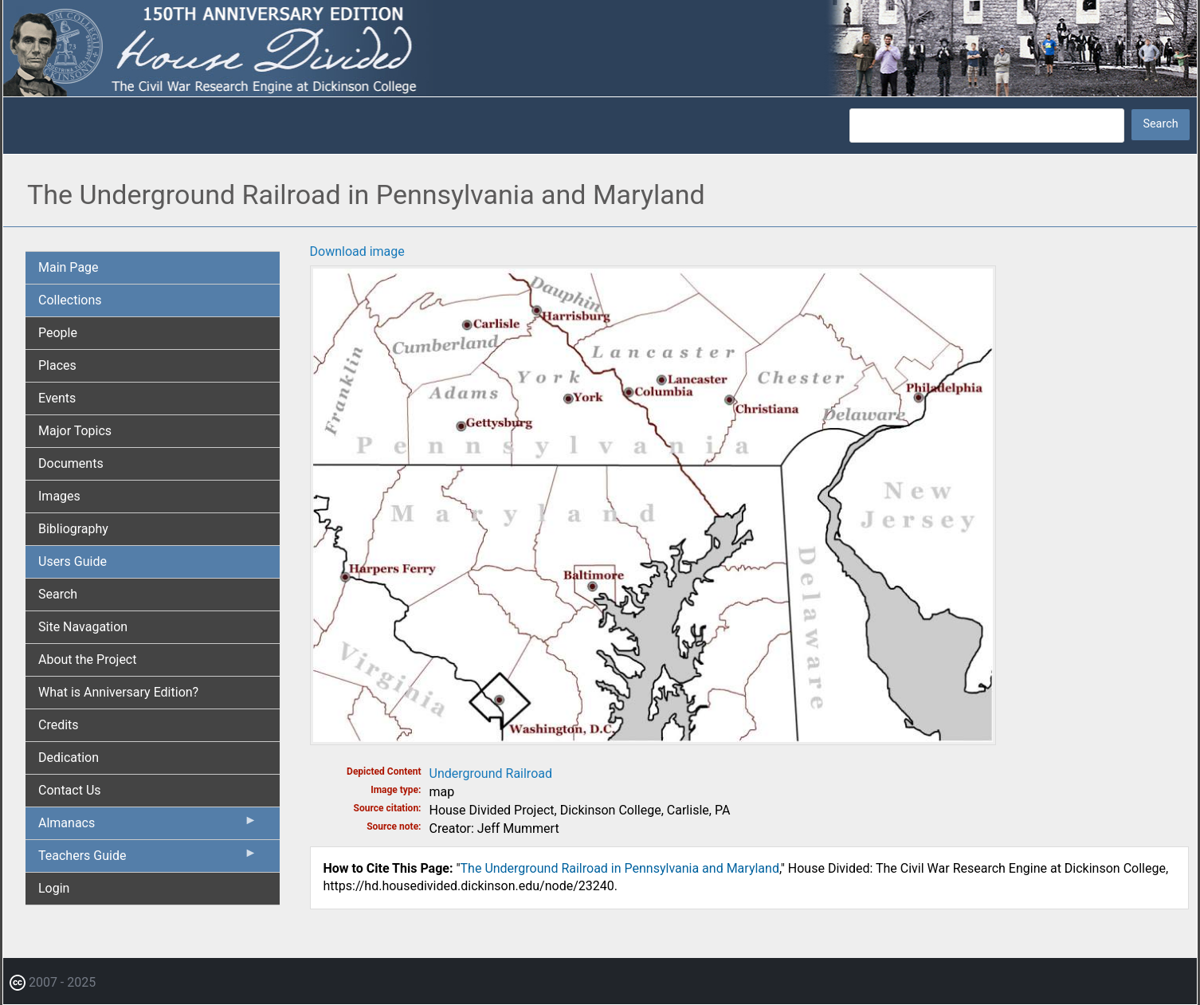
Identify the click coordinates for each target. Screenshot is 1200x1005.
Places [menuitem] (57, 365)
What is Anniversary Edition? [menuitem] (118, 692)
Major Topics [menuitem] (75, 430)
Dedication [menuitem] (68, 757)
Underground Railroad (490, 773)
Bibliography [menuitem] (73, 528)
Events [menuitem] (57, 398)
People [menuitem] (57, 332)
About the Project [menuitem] (87, 659)
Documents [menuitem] (71, 463)
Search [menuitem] (57, 594)
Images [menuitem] (59, 496)
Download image (357, 251)
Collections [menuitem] (70, 300)
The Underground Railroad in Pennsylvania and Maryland (620, 868)
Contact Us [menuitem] (69, 790)
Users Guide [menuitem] (72, 561)
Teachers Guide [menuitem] (147, 859)
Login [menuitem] (53, 888)
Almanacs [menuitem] (147, 826)
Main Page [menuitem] (68, 267)
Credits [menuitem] (58, 724)
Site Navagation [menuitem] (82, 626)
